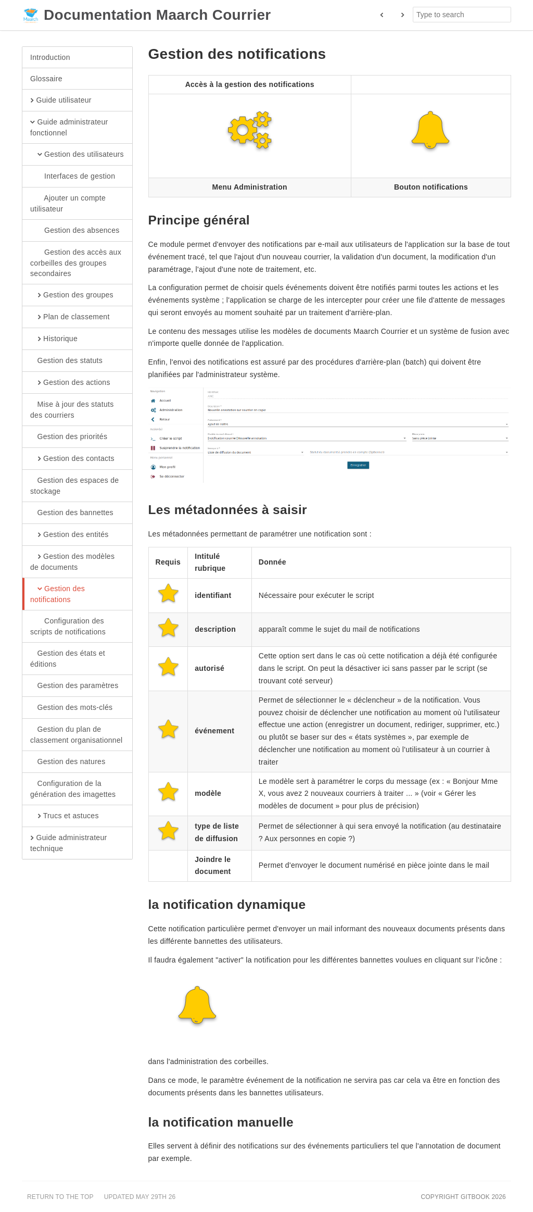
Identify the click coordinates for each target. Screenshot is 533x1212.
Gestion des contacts (72, 459)
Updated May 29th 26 (140, 1197)
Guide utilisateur (61, 100)
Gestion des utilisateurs (77, 154)
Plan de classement (70, 317)
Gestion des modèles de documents (72, 561)
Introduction (50, 57)
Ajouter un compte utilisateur (68, 203)
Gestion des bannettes (71, 513)
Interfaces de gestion (72, 176)
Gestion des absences (75, 231)
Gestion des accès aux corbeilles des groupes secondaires (75, 262)
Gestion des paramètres (74, 686)
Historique (54, 339)
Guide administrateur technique (68, 843)
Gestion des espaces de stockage (74, 485)
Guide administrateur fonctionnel (69, 127)
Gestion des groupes (71, 295)
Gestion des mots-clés (71, 708)
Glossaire (46, 78)
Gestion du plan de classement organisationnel (76, 734)
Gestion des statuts (66, 361)
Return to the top (60, 1197)
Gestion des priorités (68, 437)
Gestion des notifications (57, 594)
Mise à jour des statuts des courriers (71, 409)
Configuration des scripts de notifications (68, 626)
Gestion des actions (70, 383)
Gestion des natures (68, 762)
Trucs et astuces (64, 816)
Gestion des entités (69, 535)
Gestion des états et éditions (67, 658)
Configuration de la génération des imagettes (73, 788)
